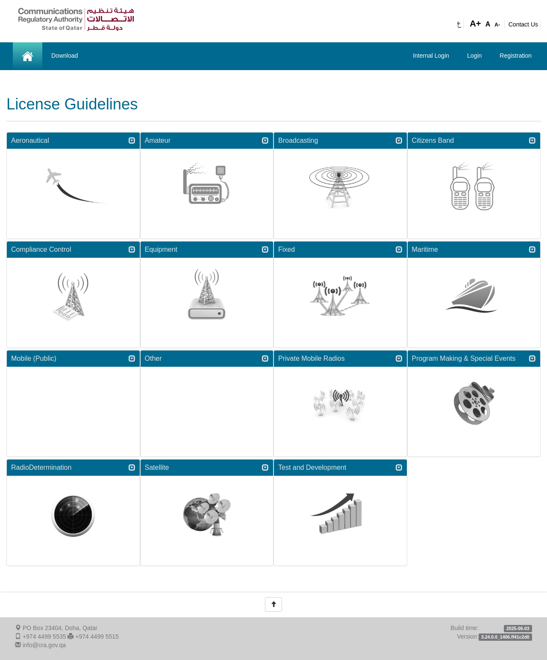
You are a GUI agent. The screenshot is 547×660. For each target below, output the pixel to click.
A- (497, 25)
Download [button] (64, 55)
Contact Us (523, 24)
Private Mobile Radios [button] (340, 358)
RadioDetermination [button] (73, 467)
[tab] (73, 141)
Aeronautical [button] (73, 140)
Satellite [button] (207, 467)
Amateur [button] (207, 140)
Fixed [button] (340, 249)
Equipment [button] (207, 249)
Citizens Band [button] (474, 140)
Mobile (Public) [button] (73, 358)
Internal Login (431, 55)
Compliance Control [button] (73, 249)
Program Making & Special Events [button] (474, 358)
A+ (475, 23)
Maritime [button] (474, 249)
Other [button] (207, 358)
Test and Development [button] (340, 467)
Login (474, 55)
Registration (516, 55)
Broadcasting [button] (340, 140)
